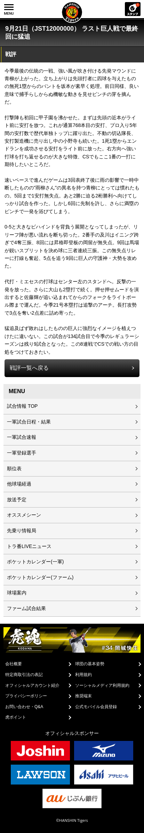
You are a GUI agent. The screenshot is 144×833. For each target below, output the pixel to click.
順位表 (14, 468)
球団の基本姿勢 (89, 663)
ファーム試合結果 (26, 608)
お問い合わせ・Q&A (24, 706)
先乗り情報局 (21, 530)
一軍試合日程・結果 (29, 422)
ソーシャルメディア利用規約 (102, 685)
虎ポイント (15, 717)
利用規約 (83, 674)
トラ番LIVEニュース (29, 546)
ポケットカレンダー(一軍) (35, 561)
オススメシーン (24, 515)
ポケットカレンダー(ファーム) (40, 577)
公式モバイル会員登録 (96, 706)
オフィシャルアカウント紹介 (32, 685)
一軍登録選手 (21, 453)
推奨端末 (83, 695)
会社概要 (13, 663)
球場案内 (16, 592)
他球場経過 (19, 484)
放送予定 (16, 499)
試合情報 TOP (22, 406)
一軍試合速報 (21, 437)
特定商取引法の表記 (24, 674)
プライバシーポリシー (26, 695)
